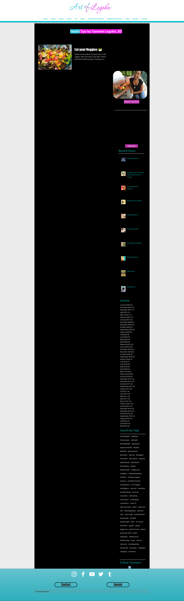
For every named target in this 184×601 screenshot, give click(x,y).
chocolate (123, 496)
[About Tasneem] (131, 102)
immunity (123, 544)
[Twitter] (101, 574)
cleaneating (133, 496)
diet (121, 511)
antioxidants (125, 485)
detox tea (141, 507)
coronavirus (124, 503)
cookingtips (134, 499)
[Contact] (66, 584)
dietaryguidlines (130, 511)
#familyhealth (125, 444)
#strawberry (124, 466)
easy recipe (129, 514)
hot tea (139, 540)
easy (121, 514)
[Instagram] (74, 574)
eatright (133, 518)
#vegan (133, 466)
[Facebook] (83, 574)
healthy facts (134, 537)
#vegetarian (135, 470)
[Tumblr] (109, 574)
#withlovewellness (135, 473)
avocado (133, 488)
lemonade (132, 548)
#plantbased (124, 462)
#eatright (134, 440)
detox (134, 507)
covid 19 (133, 503)
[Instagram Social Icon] (129, 567)
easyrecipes (124, 518)
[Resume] (131, 146)
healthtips (124, 537)
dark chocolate (125, 507)
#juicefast (123, 455)
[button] (53, 18)
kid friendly (124, 548)
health (135, 533)
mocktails (132, 551)
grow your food (125, 533)
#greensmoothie (126, 447)
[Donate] (118, 584)
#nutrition (124, 459)
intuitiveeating (133, 544)
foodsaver (123, 525)
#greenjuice (136, 444)
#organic (142, 459)
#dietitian (134, 436)
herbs (133, 540)
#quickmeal (135, 462)
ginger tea (124, 529)
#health (136, 447)
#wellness (123, 473)
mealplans (141, 548)
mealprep (123, 551)
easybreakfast (139, 514)
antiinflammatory (133, 481)
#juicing (131, 455)
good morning (134, 529)
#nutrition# (133, 459)
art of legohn (135, 485)
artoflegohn (124, 488)
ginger (137, 525)
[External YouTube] (131, 127)
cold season (124, 499)
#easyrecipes (125, 440)
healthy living (125, 540)
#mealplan (140, 455)
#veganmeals (125, 470)
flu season (139, 522)
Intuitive (123, 477)
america (123, 481)
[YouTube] (92, 574)
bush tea (135, 492)
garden (131, 525)
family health (125, 522)
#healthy (123, 451)
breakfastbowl (125, 492)
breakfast (141, 488)
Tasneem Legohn (134, 477)
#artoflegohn (125, 436)
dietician (140, 511)
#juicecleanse (133, 451)
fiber (132, 522)
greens (143, 529)
